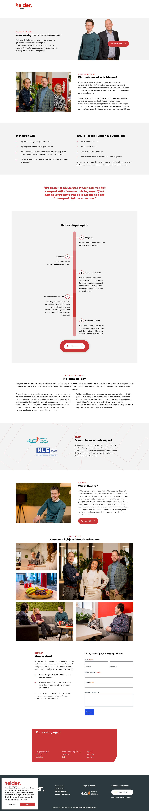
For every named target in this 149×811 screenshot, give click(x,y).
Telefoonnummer (93, 672)
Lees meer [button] (23, 799)
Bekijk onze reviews (121, 797)
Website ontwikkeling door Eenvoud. (85, 807)
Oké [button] (27, 804)
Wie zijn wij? (88, 521)
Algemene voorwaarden (62, 794)
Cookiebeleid (59, 789)
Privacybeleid (59, 786)
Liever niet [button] (12, 804)
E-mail (89, 682)
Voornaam (88, 666)
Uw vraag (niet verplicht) (92, 692)
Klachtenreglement (61, 791)
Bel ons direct (117, 43)
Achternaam (113, 666)
